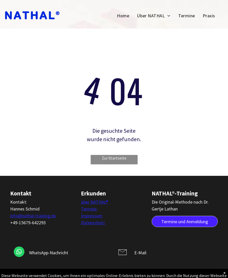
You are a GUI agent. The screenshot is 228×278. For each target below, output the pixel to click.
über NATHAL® (94, 202)
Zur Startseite (114, 158)
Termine (89, 209)
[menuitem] (123, 15)
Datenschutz (93, 223)
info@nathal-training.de (33, 216)
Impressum (91, 216)
